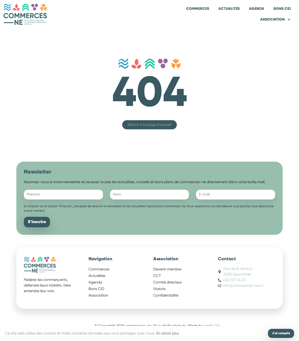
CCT (157, 276)
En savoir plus (167, 333)
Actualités (229, 9)
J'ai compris (281, 333)
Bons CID (282, 9)
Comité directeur (167, 282)
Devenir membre (167, 269)
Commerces (197, 9)
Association (275, 19)
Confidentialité (165, 295)
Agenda (256, 9)
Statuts (159, 289)
